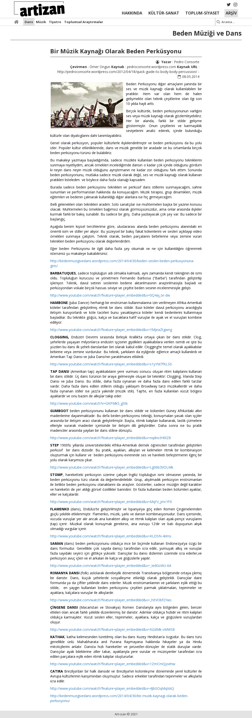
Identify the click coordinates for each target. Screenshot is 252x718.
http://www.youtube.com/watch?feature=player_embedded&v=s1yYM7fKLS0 (111, 364)
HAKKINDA (132, 13)
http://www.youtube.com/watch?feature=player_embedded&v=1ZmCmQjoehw (112, 663)
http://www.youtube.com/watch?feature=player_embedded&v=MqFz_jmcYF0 (111, 501)
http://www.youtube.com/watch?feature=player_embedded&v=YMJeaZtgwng (111, 329)
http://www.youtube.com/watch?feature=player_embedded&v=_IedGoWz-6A (110, 565)
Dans (29, 22)
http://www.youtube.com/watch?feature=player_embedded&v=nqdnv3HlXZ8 (110, 437)
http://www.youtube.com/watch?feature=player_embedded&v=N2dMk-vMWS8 (112, 629)
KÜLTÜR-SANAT (163, 13)
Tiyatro (55, 22)
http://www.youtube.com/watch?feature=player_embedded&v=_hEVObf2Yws (111, 600)
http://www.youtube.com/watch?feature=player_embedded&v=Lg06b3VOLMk (111, 467)
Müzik (41, 22)
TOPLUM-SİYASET (202, 13)
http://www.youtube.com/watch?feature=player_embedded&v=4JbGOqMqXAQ (112, 688)
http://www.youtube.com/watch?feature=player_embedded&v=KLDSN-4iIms (110, 536)
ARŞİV (231, 13)
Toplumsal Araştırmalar (83, 22)
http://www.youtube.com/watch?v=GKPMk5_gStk (89, 403)
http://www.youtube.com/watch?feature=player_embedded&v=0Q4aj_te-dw (110, 295)
